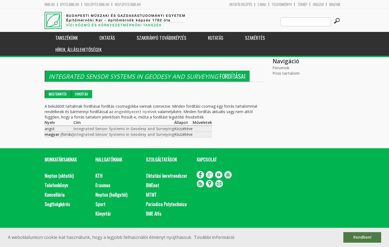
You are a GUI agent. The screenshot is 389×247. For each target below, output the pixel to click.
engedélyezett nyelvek (135, 111)
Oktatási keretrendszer (166, 175)
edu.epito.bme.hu (97, 4)
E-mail (262, 4)
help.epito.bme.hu (128, 4)
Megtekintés (58, 94)
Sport (100, 204)
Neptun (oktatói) (59, 175)
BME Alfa (153, 213)
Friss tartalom (286, 73)
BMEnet (152, 185)
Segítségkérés (57, 204)
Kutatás (215, 37)
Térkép (302, 4)
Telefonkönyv (282, 4)
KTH (98, 175)
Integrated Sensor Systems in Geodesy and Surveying (123, 128)
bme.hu (50, 4)
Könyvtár (103, 213)
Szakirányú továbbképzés (161, 37)
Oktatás (107, 37)
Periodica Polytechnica (166, 204)
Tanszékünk (66, 37)
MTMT (151, 194)
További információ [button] (214, 237)
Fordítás (81, 94)
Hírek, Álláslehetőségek (78, 49)
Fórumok (281, 67)
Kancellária (55, 194)
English (318, 4)
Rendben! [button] (362, 237)
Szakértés (255, 37)
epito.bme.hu (69, 4)
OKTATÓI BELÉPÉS (240, 4)
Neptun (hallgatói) (111, 194)
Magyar (334, 4)
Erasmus (102, 185)
